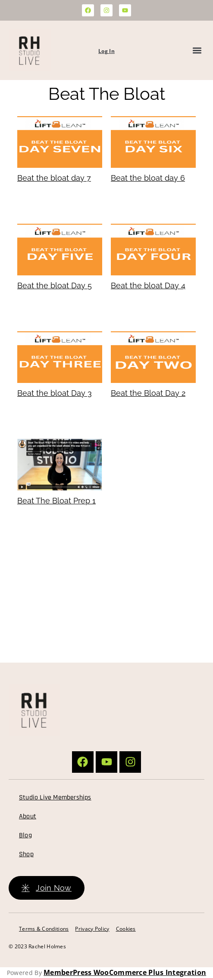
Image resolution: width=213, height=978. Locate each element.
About (27, 816)
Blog (25, 835)
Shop (26, 854)
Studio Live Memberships (55, 797)
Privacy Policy (92, 929)
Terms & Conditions (44, 929)
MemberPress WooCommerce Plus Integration (125, 972)
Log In (106, 51)
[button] (197, 50)
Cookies (126, 929)
